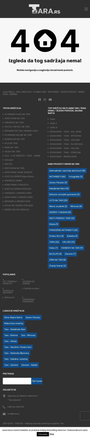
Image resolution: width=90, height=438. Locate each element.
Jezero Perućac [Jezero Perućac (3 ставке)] (58, 182)
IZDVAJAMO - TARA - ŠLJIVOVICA (66, 144)
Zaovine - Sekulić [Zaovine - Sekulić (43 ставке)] (29, 365)
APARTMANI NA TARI (15, 118)
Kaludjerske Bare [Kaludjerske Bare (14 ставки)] (59, 188)
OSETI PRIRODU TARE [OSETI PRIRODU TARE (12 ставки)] (61, 218)
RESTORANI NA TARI (14, 168)
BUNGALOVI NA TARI (15, 139)
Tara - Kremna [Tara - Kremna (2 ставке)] (11, 335)
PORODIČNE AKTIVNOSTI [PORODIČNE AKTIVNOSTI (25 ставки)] (63, 230)
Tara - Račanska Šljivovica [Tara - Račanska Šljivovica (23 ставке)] (16, 353)
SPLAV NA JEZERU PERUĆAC (19, 205)
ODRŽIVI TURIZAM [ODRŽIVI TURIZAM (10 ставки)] (60, 212)
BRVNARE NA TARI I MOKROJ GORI (21, 131)
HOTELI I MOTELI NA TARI (17, 126)
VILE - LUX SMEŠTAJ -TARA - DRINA (22, 156)
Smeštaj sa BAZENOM (8, 292)
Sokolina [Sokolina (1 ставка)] (72, 236)
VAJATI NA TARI (12, 151)
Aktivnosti (9, 297)
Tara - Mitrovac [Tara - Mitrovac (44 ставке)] (28, 335)
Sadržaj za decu (31, 288)
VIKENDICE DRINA (13, 180)
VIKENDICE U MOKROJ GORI (18, 193)
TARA (52, 119)
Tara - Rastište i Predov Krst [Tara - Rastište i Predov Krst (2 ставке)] (17, 347)
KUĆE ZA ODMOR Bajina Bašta (19, 176)
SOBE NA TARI (11, 147)
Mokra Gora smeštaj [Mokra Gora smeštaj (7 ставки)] (13, 323)
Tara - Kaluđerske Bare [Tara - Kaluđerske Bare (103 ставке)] (14, 329)
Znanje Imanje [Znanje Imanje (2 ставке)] (57, 266)
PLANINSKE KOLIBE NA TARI (18, 135)
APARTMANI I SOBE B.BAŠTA (18, 172)
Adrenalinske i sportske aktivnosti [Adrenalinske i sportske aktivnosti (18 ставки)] (67, 170)
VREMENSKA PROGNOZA (28, 301)
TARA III (53, 127)
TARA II (53, 123)
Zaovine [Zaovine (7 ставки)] (70, 254)
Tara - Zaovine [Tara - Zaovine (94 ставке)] (11, 365)
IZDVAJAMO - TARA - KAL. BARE (65, 131)
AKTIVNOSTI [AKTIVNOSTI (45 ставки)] (57, 176)
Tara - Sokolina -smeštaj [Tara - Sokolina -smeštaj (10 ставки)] (16, 359)
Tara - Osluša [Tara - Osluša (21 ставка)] (10, 341)
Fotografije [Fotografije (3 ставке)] (76, 176)
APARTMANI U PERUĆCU (17, 185)
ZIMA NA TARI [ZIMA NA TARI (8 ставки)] (57, 260)
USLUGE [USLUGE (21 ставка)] (68, 242)
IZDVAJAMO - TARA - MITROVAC (65, 136)
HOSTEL (9, 164)
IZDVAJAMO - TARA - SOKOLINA (65, 152)
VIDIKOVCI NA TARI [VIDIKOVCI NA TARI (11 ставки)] (72, 248)
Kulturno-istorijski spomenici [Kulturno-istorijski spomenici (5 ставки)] (64, 194)
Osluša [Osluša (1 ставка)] (53, 224)
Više (52, 434)
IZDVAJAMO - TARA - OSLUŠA (64, 148)
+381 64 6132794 (15, 407)
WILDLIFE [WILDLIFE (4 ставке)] (55, 254)
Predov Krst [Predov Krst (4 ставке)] (56, 236)
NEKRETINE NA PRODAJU (17, 209)
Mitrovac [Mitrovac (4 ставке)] (76, 206)
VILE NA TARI (11, 143)
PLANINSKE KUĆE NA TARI (17, 114)
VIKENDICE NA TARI (14, 122)
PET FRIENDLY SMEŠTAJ (10, 283)
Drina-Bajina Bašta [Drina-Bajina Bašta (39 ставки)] (13, 317)
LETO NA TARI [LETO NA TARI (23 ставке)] (58, 200)
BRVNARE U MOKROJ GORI (17, 201)
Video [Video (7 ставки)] (53, 248)
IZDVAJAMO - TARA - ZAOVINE (65, 140)
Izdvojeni (9, 160)
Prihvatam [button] (42, 434)
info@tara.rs (13, 414)
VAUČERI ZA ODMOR (28, 283)
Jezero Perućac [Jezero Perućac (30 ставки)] (33, 317)
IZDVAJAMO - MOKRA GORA (63, 156)
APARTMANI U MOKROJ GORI (19, 197)
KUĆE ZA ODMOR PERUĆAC (18, 189)
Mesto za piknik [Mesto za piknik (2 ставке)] (58, 206)
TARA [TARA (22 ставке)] (54, 242)
